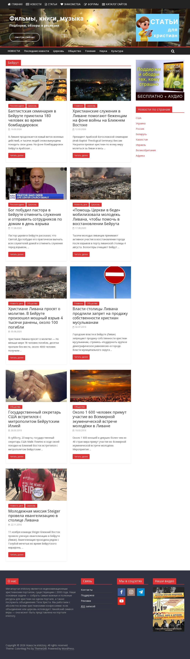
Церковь (58, 51)
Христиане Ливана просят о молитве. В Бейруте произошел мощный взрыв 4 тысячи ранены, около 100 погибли (35, 318)
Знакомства (72, 4)
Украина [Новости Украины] (140, 123)
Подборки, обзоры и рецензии (34, 25)
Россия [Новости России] (140, 128)
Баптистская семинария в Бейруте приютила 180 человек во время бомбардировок (32, 117)
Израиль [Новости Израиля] (141, 145)
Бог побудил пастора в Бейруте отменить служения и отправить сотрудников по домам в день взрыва (35, 216)
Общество (74, 51)
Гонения (90, 51)
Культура (117, 51)
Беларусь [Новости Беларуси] (141, 134)
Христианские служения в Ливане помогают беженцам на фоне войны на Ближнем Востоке (100, 117)
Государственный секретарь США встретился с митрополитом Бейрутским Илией (34, 418)
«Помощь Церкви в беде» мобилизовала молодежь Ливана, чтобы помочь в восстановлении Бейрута (96, 216)
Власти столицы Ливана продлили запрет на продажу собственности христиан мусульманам (100, 315)
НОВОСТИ (14, 51)
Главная (17, 4)
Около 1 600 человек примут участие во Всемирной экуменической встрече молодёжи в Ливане (99, 418)
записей (88, 606)
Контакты (86, 589)
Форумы (93, 4)
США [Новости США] (138, 118)
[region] (95, 28)
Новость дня (80, 204)
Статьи (52, 4)
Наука (103, 51)
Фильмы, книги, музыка (46, 18)
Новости (35, 4)
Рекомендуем (17, 105)
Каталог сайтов (116, 4)
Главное (78, 105)
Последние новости (36, 51)
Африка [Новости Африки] (140, 155)
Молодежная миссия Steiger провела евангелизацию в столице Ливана (34, 515)
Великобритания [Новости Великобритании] (146, 150)
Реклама (86, 600)
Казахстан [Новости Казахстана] (142, 139)
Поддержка (87, 595)
